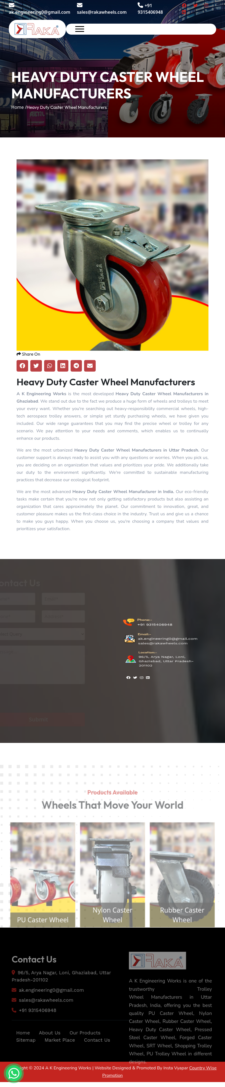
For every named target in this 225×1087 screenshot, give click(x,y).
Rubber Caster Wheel (185, 924)
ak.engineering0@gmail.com (39, 8)
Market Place (59, 1049)
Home (21, 1042)
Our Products (85, 1042)
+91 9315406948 (155, 631)
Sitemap (24, 1049)
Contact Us (98, 1049)
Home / (19, 107)
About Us (48, 1042)
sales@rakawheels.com (102, 8)
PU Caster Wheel (39, 929)
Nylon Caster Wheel (112, 924)
